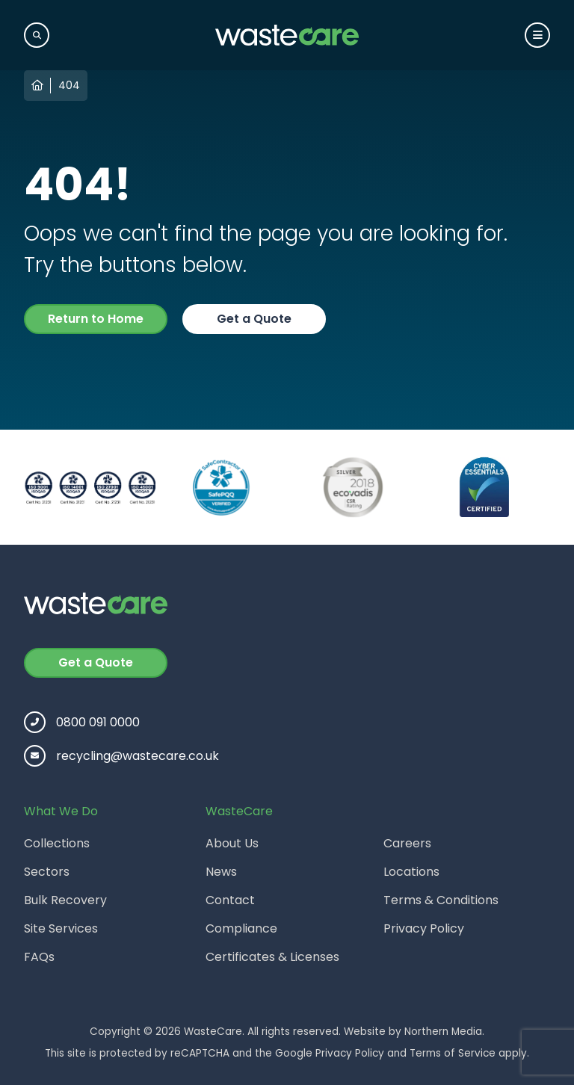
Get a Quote (254, 318)
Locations (411, 871)
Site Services (61, 928)
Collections (57, 843)
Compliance (241, 928)
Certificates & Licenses (272, 956)
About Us (232, 843)
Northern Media (443, 1031)
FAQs (39, 956)
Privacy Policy (423, 928)
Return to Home (96, 318)
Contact (230, 900)
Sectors (47, 871)
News (221, 871)
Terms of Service (453, 1053)
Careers (407, 843)
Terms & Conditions (441, 900)
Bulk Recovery (65, 900)
